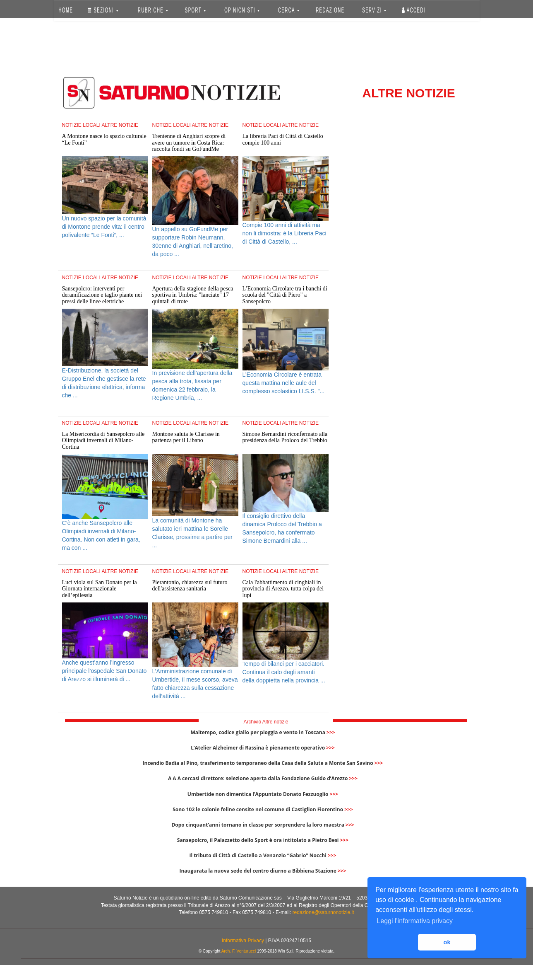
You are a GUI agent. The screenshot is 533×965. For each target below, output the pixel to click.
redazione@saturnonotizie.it (323, 912)
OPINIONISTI (241, 10)
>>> (331, 732)
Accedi (413, 10)
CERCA (288, 10)
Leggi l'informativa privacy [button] (415, 920)
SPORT (195, 10)
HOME (65, 10)
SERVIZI (374, 10)
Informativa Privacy (243, 940)
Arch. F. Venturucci (238, 951)
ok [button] (447, 942)
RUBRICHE (153, 10)
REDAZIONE (330, 10)
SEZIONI (103, 10)
